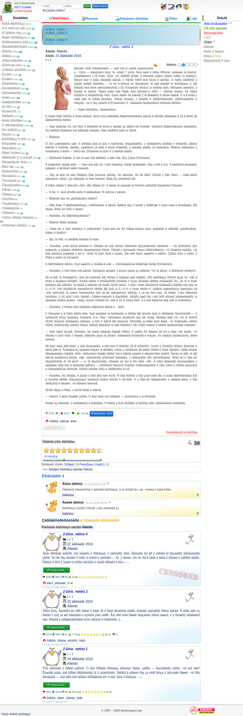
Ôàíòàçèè (9, 180)
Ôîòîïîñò (8, 199)
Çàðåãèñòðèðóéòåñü (60, 520)
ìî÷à (70, 583)
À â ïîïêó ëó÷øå (13, 28)
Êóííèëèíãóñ (11, 88)
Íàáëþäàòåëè (11, 102)
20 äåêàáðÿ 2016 (80, 601)
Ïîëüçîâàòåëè (213, 33)
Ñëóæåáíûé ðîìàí (14, 162)
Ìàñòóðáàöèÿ (11, 93)
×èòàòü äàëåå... (56, 570)
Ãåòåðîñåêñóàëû (14, 47)
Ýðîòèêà (8, 213)
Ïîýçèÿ (6, 134)
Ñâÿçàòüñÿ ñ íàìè (217, 61)
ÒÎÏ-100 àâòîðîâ (215, 28)
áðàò (60, 698)
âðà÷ (74, 421)
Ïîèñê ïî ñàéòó (214, 51)
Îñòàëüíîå (9, 111)
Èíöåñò (7, 79)
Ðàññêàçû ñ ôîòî (14, 139)
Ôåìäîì (6, 190)
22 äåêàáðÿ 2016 (80, 544)
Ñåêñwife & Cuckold (17, 157)
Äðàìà (6, 56)
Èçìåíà (6, 74)
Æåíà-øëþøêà (12, 60)
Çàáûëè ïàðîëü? (54, 10)
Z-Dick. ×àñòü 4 (56, 40)
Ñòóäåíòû (9, 176)
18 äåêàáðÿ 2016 (80, 659)
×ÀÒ (207, 38)
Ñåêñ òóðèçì (11, 153)
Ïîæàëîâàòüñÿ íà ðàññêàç (182, 432)
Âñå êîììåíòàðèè (215, 24)
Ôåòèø (7, 194)
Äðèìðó (62, 51)
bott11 (101, 464)
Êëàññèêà (9, 83)
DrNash (69, 464)
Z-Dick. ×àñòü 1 (56, 29)
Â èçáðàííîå (54, 427)
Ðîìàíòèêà (9, 143)
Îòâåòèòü (68, 494)
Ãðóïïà (7, 51)
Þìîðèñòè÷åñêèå (14, 225)
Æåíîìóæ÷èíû (11, 65)
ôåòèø (64, 421)
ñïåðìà (53, 421)
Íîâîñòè (209, 47)
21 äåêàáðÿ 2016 (68, 56)
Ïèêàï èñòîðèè (12, 120)
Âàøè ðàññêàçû (13, 37)
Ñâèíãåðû (9, 148)
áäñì (50, 583)
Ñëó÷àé (8, 167)
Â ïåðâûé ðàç (12, 33)
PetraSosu (86, 464)
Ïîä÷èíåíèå (9, 130)
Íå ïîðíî (6, 107)
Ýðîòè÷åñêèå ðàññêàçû (15, 714)
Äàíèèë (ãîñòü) (73, 502)
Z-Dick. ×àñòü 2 (56, 33)
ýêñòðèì (60, 583)
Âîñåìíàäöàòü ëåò (15, 42)
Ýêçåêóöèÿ (10, 203)
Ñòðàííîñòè (10, 171)
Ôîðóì (208, 42)
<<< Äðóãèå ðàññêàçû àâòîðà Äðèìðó (68, 469)
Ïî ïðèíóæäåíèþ (12, 125)
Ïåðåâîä (7, 116)
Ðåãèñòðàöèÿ (100, 6)
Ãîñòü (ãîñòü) (72, 484)
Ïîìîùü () (212, 56)
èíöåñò (72, 640)
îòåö (82, 640)
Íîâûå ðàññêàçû (13, 23)
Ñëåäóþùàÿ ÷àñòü (101, 413)
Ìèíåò (5, 97)
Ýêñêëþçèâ (10, 208)
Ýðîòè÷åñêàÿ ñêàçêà (17, 217)
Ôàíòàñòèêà (11, 185)
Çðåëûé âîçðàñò (14, 70)
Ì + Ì (48, 60)
